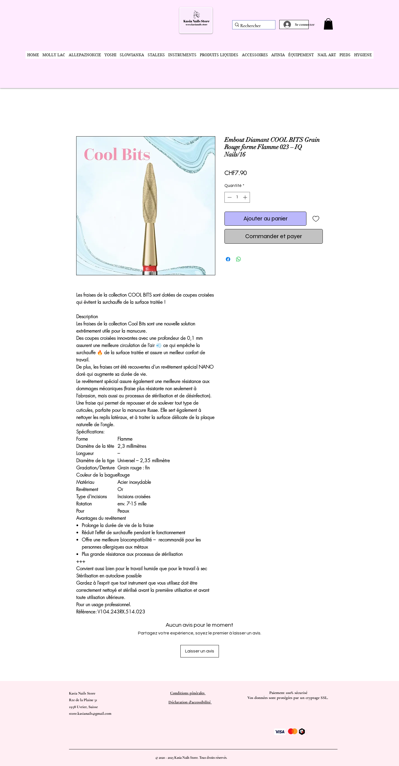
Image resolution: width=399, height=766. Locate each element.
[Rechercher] (252, 25)
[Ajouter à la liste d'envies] (316, 219)
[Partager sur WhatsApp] (238, 259)
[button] (328, 24)
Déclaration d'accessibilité (190, 702)
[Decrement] (229, 197)
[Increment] (245, 197)
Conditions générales (188, 692)
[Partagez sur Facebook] (228, 259)
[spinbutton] (237, 197)
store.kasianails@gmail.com (90, 713)
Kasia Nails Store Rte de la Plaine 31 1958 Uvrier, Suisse (83, 700)
